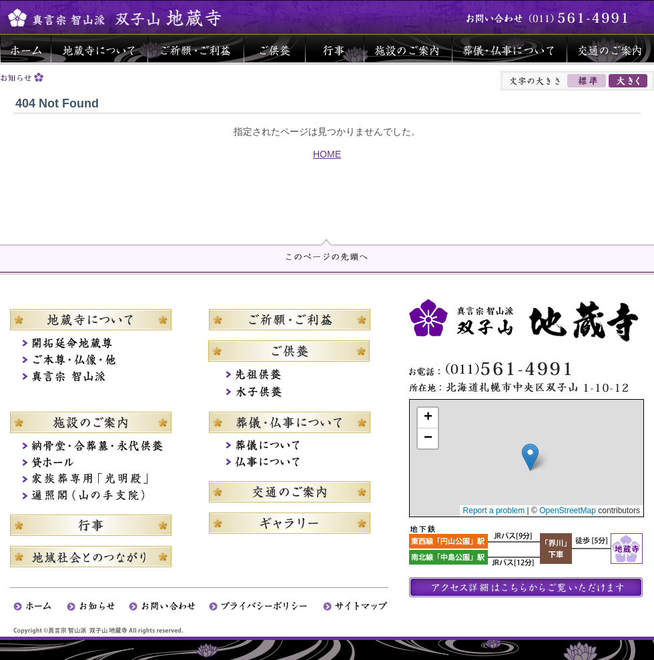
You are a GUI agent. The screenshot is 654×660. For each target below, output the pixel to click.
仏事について (289, 462)
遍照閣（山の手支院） (100, 496)
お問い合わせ (169, 606)
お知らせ (98, 606)
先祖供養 (289, 374)
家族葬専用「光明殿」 (100, 479)
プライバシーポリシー (266, 606)
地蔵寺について (99, 49)
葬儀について (289, 446)
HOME (327, 154)
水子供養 (289, 391)
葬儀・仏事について (509, 49)
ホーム (25, 49)
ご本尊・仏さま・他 (100, 362)
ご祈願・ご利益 (195, 49)
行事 (334, 49)
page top (327, 250)
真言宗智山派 (100, 378)
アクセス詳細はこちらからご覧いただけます (526, 587)
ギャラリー (289, 523)
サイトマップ (355, 606)
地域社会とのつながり (100, 556)
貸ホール (100, 462)
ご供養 (274, 49)
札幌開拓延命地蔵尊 (100, 345)
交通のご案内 (610, 49)
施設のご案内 (408, 49)
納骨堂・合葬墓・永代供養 (100, 446)
